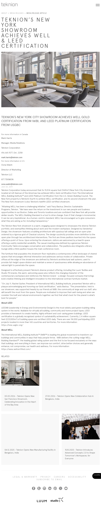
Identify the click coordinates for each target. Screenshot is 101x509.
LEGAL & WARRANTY (25, 477)
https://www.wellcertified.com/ (16, 349)
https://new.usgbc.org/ (12, 325)
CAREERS (59, 477)
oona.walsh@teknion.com (11, 184)
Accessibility (77, 477)
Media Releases (17, 13)
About (4, 13)
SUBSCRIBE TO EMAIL (49, 479)
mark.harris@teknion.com (11, 157)
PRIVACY (46, 477)
